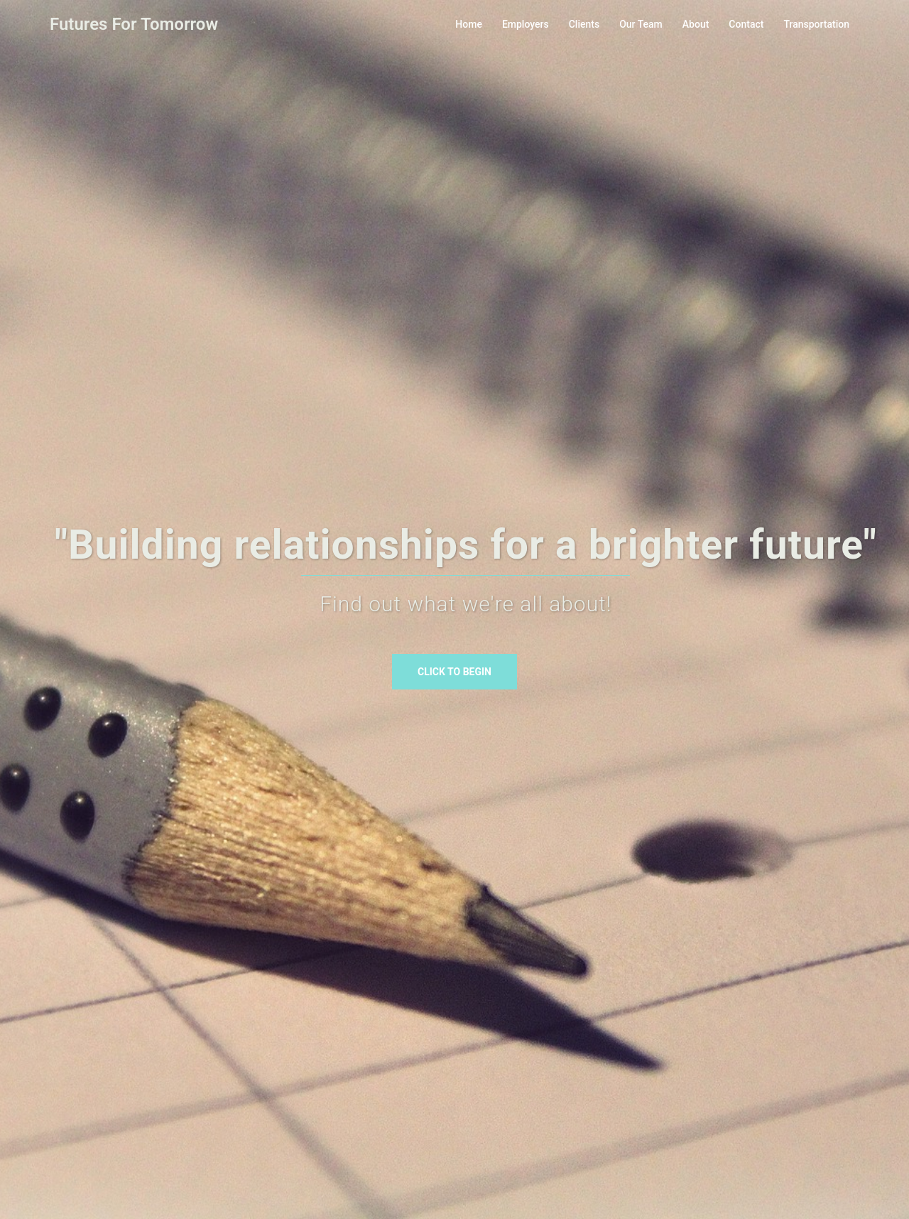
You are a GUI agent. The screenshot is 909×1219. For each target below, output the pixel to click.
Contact (746, 24)
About (695, 24)
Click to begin (454, 671)
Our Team (641, 24)
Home (468, 24)
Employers (525, 24)
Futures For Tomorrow (134, 24)
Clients (584, 24)
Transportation (816, 24)
